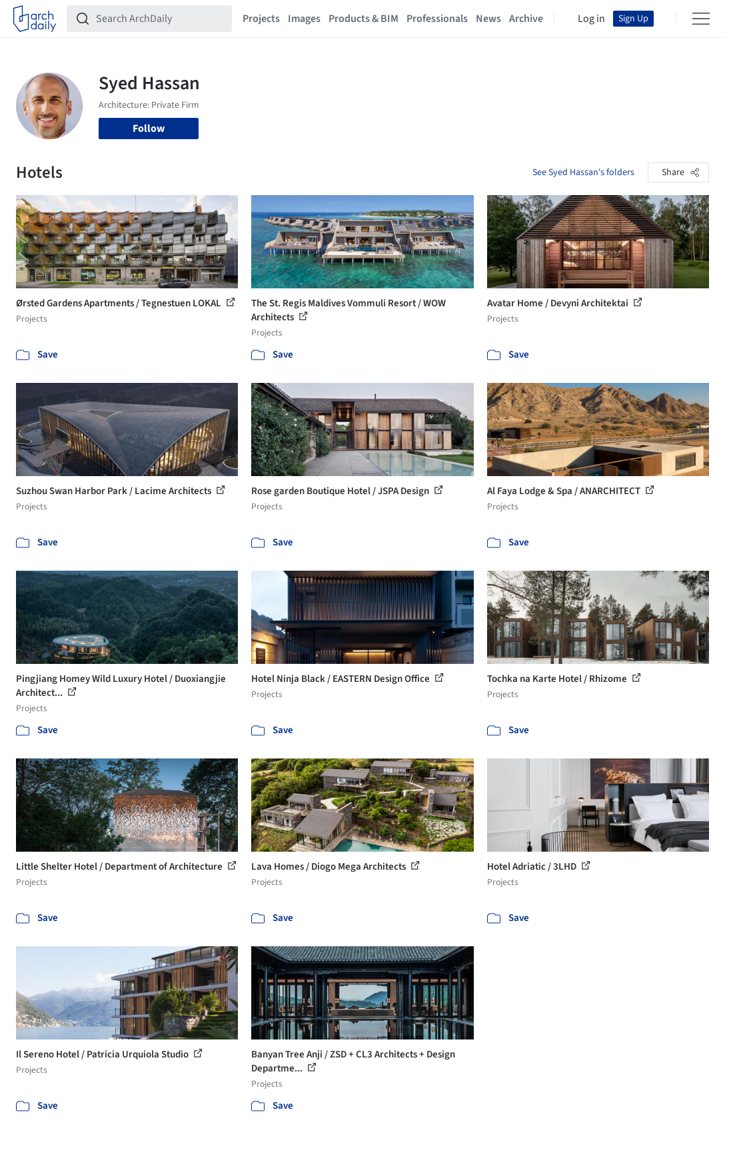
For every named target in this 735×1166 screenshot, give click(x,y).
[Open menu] (701, 18)
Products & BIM (363, 18)
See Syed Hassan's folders (583, 172)
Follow (149, 128)
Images (304, 18)
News (488, 18)
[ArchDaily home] (34, 18)
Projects (261, 18)
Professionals (437, 18)
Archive (526, 18)
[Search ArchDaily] (160, 19)
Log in (591, 18)
